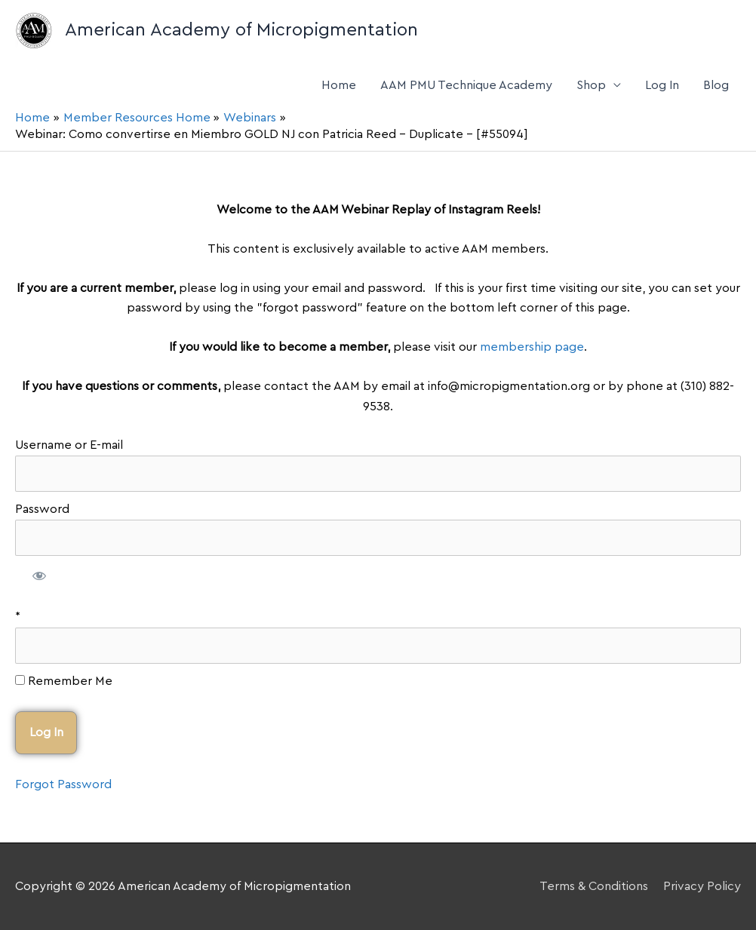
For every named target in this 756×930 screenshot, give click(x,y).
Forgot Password (63, 784)
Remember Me (63, 681)
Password (42, 509)
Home (338, 85)
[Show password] (39, 578)
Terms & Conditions (593, 886)
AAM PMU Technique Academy (466, 85)
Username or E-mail (69, 445)
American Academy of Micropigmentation (241, 30)
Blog (716, 85)
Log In (662, 85)
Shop (591, 85)
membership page (532, 347)
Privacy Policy (702, 886)
